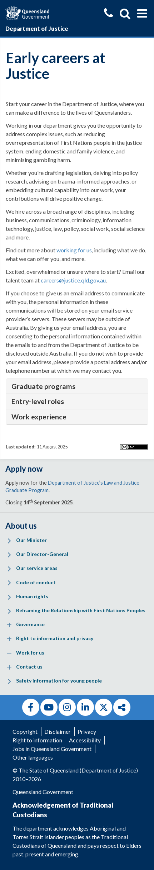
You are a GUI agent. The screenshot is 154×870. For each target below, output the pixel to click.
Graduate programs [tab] (43, 386)
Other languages (33, 757)
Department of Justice (36, 28)
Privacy (87, 731)
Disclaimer (57, 731)
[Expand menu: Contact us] (9, 667)
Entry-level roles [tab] (37, 401)
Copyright (25, 731)
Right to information (37, 740)
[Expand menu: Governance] (9, 625)
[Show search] (125, 13)
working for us (74, 250)
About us (21, 526)
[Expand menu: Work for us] (9, 653)
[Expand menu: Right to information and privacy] (9, 639)
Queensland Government (43, 791)
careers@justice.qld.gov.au (73, 280)
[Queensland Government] (27, 12)
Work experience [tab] (38, 416)
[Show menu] (142, 13)
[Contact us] (108, 14)
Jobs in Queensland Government (52, 748)
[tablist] (77, 386)
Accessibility (85, 740)
